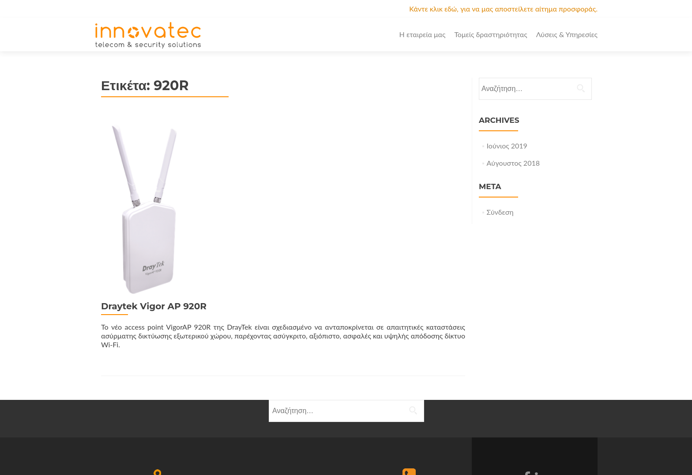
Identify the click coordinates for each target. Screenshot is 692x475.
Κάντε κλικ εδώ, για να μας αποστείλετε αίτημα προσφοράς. (503, 8)
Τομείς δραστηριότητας (490, 34)
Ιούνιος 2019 (507, 145)
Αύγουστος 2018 (513, 163)
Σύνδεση (500, 212)
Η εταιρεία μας (422, 34)
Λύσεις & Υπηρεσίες (567, 34)
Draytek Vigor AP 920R (251, 124)
